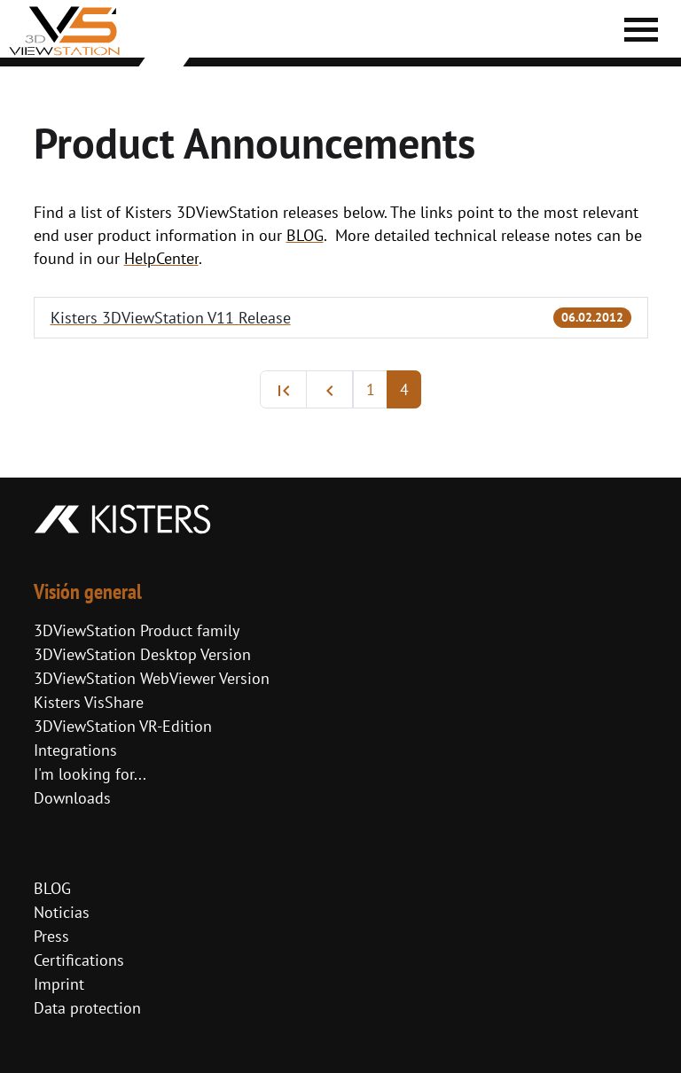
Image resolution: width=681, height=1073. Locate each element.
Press (51, 936)
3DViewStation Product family (136, 630)
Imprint (59, 984)
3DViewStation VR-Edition (123, 726)
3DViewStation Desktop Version (142, 654)
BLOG (52, 888)
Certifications (79, 960)
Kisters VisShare (89, 702)
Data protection (87, 1008)
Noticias (62, 912)
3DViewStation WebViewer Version (152, 678)
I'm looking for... (90, 774)
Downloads (72, 798)
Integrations (75, 750)
